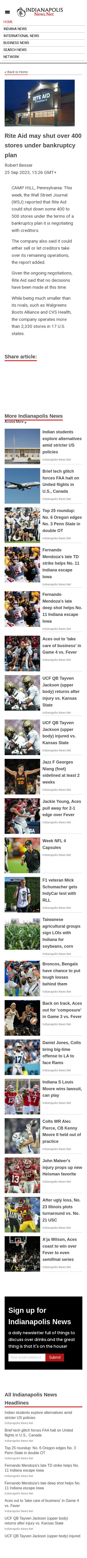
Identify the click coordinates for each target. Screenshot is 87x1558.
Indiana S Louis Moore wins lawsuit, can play (62, 1089)
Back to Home (16, 72)
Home (8, 22)
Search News (15, 50)
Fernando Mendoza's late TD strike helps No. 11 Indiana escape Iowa (60, 563)
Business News (16, 43)
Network (11, 57)
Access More (14, 422)
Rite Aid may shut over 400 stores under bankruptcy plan (43, 145)
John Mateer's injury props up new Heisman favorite (62, 1167)
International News (21, 36)
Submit (55, 1357)
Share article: (21, 357)
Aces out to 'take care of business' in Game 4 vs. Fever (61, 646)
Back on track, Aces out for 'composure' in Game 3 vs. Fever (62, 1010)
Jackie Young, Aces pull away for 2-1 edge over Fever (61, 808)
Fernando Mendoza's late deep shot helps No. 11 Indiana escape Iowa (62, 608)
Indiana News (15, 29)
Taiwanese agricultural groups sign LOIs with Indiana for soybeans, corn (61, 933)
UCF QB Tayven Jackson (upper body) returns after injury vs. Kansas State (61, 691)
